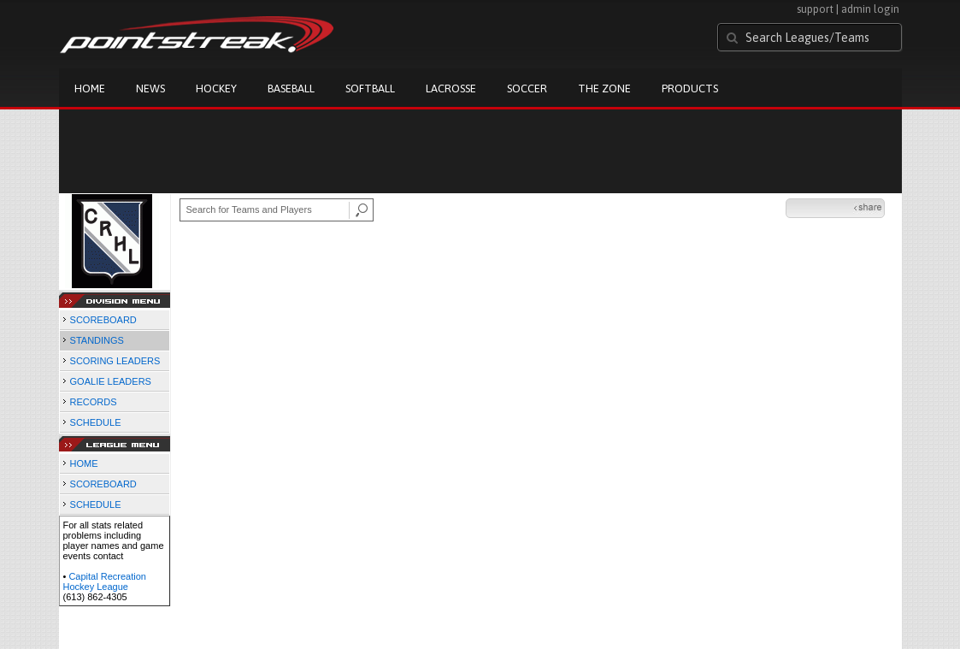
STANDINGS (97, 340)
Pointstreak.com (196, 35)
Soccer (527, 88)
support (815, 9)
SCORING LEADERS (115, 361)
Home (89, 88)
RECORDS (93, 402)
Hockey (216, 88)
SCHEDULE (95, 422)
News (150, 88)
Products (690, 88)
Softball (370, 88)
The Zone (604, 88)
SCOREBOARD (103, 320)
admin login (870, 9)
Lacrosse (451, 88)
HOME (84, 463)
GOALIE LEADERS (110, 381)
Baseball (291, 88)
